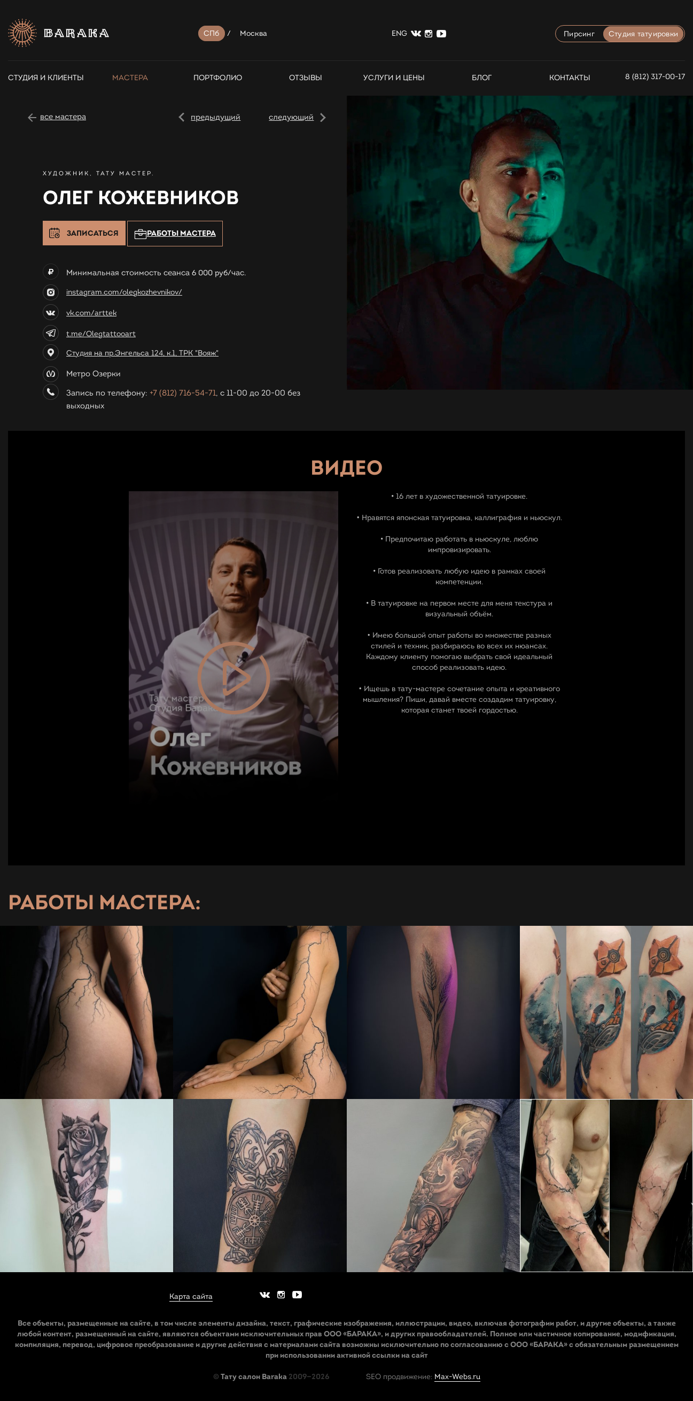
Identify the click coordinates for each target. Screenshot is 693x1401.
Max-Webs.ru (457, 1376)
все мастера (63, 116)
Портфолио (217, 77)
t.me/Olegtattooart (101, 333)
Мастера (130, 77)
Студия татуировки (643, 33)
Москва (254, 33)
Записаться (93, 233)
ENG (399, 33)
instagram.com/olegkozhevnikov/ (124, 292)
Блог (482, 77)
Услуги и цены (394, 77)
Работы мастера (175, 233)
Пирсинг (579, 33)
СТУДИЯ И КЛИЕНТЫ (42, 77)
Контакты (569, 77)
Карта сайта (191, 1296)
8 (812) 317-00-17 (655, 76)
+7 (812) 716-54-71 (183, 393)
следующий (291, 117)
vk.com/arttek (91, 313)
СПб (212, 33)
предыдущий (215, 117)
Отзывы (305, 77)
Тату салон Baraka (254, 1376)
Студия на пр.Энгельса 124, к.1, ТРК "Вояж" (142, 353)
